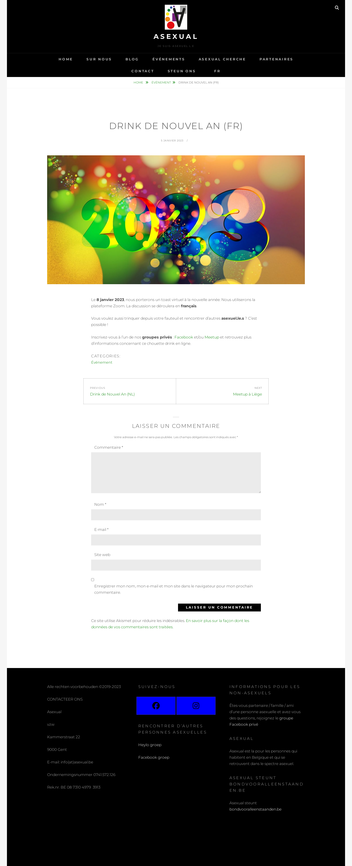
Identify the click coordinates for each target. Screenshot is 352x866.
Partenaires (276, 59)
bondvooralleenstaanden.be (255, 809)
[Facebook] (156, 706)
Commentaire (108, 447)
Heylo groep (149, 745)
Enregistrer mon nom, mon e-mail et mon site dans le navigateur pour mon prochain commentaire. (173, 589)
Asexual (176, 36)
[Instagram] (196, 706)
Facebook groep (153, 757)
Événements (168, 59)
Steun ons (182, 71)
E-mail (101, 529)
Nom (100, 504)
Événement (161, 82)
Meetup (211, 337)
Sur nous (99, 59)
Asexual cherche (222, 59)
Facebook (183, 337)
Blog (132, 59)
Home (66, 59)
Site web (102, 554)
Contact (142, 71)
